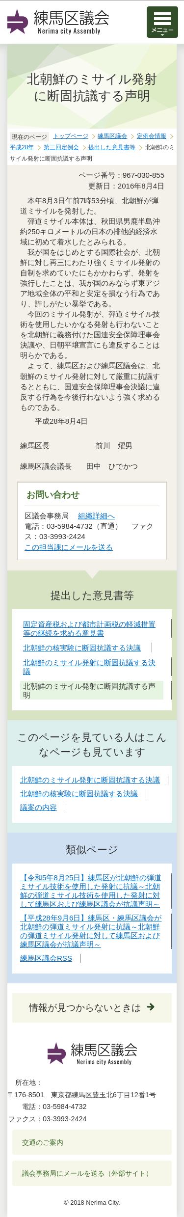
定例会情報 (151, 136)
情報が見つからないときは (85, 1007)
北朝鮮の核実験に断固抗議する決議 (79, 793)
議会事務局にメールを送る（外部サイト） (87, 1173)
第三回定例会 (61, 147)
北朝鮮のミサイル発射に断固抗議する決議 (90, 780)
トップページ (70, 136)
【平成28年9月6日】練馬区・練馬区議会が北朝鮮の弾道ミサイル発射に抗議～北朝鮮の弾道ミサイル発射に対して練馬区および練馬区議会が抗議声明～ (90, 931)
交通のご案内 (42, 1142)
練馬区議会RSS (46, 958)
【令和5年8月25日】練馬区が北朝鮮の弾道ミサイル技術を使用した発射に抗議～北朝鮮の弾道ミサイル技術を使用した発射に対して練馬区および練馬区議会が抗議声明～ (90, 890)
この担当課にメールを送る (69, 547)
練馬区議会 (112, 136)
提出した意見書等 (111, 147)
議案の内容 (38, 807)
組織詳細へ (96, 516)
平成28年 (22, 147)
